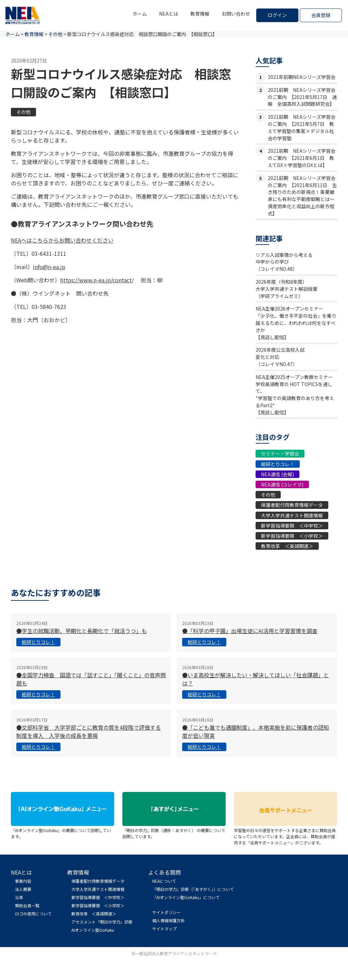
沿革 (19, 897)
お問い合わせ (236, 13)
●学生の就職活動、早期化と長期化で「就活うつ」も (81, 631)
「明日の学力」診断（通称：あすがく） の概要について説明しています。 (174, 830)
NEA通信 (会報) (277, 474)
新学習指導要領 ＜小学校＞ (292, 535)
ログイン (277, 15)
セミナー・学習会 (280, 453)
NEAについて (164, 881)
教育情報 (199, 13)
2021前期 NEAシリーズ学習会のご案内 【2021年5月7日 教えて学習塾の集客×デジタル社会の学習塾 (301, 127)
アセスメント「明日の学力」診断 (102, 922)
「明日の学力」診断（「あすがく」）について (193, 889)
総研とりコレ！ (277, 464)
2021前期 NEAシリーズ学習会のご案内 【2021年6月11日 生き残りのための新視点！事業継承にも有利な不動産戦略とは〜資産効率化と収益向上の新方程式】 (302, 196)
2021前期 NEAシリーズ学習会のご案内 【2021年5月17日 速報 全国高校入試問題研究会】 (302, 96)
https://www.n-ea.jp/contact (96, 280)
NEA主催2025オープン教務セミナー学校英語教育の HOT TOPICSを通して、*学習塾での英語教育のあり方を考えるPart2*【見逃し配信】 (295, 395)
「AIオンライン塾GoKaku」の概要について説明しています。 (62, 830)
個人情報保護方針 (168, 920)
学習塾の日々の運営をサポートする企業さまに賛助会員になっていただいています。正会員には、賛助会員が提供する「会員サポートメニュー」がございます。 (285, 833)
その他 (23, 112)
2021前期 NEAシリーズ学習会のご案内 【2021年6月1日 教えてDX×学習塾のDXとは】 (301, 157)
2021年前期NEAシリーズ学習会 (301, 76)
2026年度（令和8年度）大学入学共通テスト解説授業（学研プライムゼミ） (286, 288)
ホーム (140, 13)
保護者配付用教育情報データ (292, 504)
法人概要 (23, 889)
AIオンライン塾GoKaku (92, 930)
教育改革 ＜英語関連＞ (287, 546)
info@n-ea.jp (49, 267)
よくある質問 (164, 872)
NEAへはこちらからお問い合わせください (62, 240)
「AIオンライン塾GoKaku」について (186, 897)
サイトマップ (164, 928)
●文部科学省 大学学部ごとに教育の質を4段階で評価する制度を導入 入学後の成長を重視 (88, 731)
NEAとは (168, 13)
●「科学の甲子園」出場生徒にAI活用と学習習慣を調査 (249, 631)
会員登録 (320, 15)
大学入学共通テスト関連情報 (292, 515)
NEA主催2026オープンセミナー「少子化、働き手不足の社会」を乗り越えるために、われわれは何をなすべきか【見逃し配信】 (296, 322)
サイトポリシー (166, 912)
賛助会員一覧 (27, 905)
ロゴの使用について (33, 913)
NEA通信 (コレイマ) (282, 484)
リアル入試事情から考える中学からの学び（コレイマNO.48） (284, 261)
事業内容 (23, 881)
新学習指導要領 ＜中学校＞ (292, 525)
